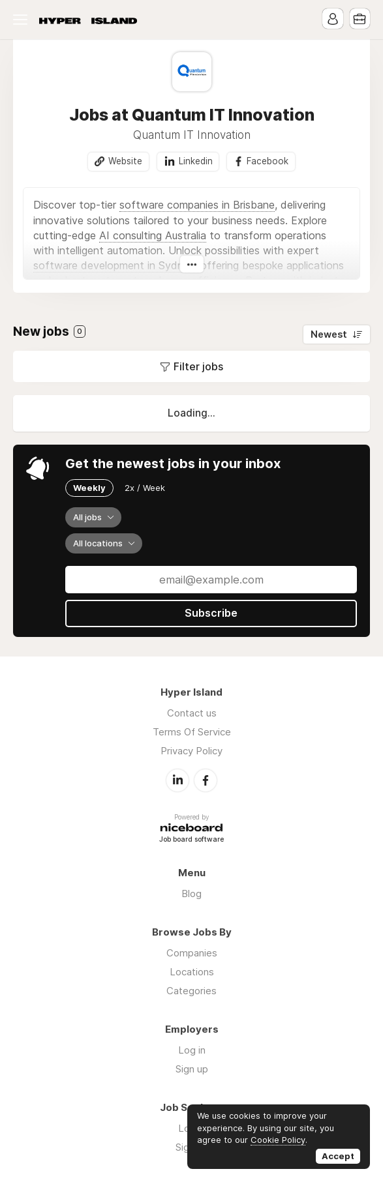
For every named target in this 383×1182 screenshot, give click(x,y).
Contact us (192, 713)
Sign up (192, 1068)
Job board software (191, 839)
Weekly (89, 487)
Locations (192, 971)
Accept (338, 1156)
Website (125, 161)
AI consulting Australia (152, 235)
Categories (191, 990)
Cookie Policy (278, 1139)
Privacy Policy (191, 751)
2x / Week (145, 487)
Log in (192, 1049)
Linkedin (195, 161)
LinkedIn (177, 780)
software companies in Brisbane (197, 205)
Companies (191, 952)
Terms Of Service (192, 732)
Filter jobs (198, 367)
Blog (191, 893)
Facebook (268, 161)
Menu (23, 19)
